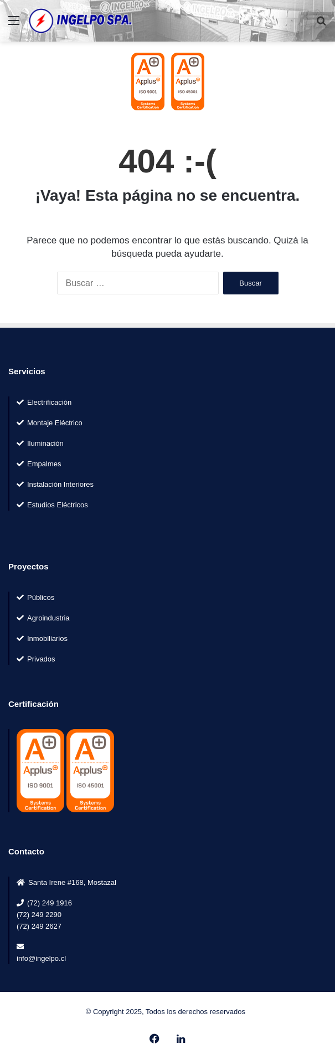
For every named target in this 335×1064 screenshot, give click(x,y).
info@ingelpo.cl (41, 958)
